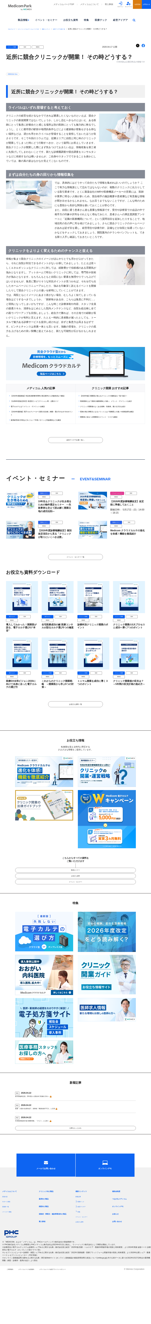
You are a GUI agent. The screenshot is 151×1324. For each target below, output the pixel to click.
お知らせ (117, 1260)
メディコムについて (89, 4)
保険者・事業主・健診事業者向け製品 (56, 1261)
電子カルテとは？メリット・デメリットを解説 (35, 413)
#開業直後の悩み (15, 74)
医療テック (101, 20)
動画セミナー (75, 892)
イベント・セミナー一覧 (75, 572)
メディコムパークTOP (63, 4)
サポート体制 (8, 1248)
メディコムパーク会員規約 (36, 1321)
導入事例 (109, 4)
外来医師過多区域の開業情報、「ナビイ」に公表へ (40, 1152)
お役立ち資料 (70, 20)
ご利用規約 (12, 1321)
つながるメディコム (122, 1245)
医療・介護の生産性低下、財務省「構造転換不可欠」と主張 (45, 1139)
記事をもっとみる (75, 1162)
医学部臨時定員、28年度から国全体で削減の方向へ (40, 1125)
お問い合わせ (119, 1268)
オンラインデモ (120, 1253)
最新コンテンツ (62, 29)
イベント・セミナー (46, 20)
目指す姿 (6, 1243)
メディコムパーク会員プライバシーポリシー (76, 1321)
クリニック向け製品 (49, 1238)
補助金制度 (118, 1238)
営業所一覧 (7, 1253)
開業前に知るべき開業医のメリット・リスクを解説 (107, 430)
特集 (86, 20)
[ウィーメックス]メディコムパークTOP (37, 29)
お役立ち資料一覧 (75, 723)
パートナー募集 (9, 1258)
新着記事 (80, 1243)
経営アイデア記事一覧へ (75, 451)
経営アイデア (120, 20)
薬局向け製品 (46, 1245)
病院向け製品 (46, 1253)
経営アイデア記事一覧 (80, 29)
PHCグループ (13, 29)
